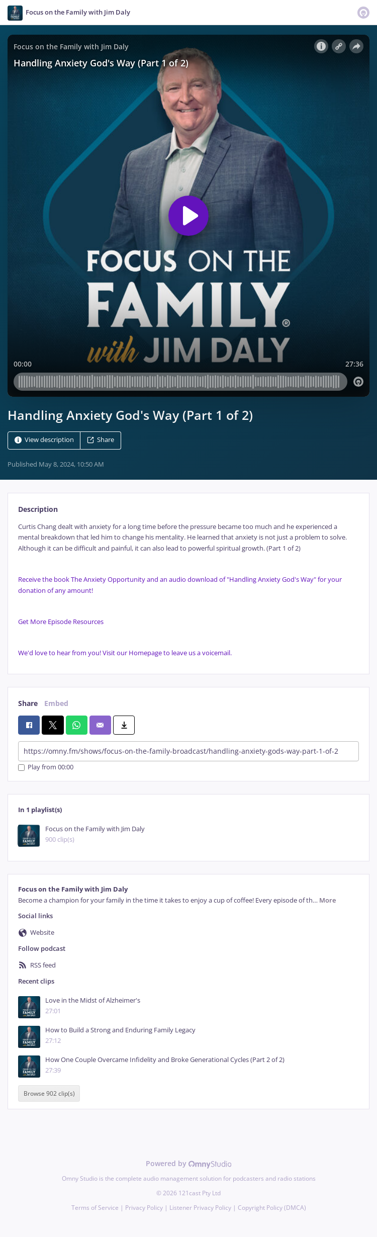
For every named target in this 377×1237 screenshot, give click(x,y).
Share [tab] (28, 703)
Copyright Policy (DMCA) (272, 1207)
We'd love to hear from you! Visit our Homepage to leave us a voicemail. (125, 653)
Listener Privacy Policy (200, 1207)
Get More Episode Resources (61, 621)
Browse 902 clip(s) (49, 1093)
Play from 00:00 (45, 767)
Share (100, 439)
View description (44, 439)
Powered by (189, 1163)
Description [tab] (38, 509)
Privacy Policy (144, 1207)
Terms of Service (95, 1207)
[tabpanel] (188, 590)
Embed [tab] (56, 703)
